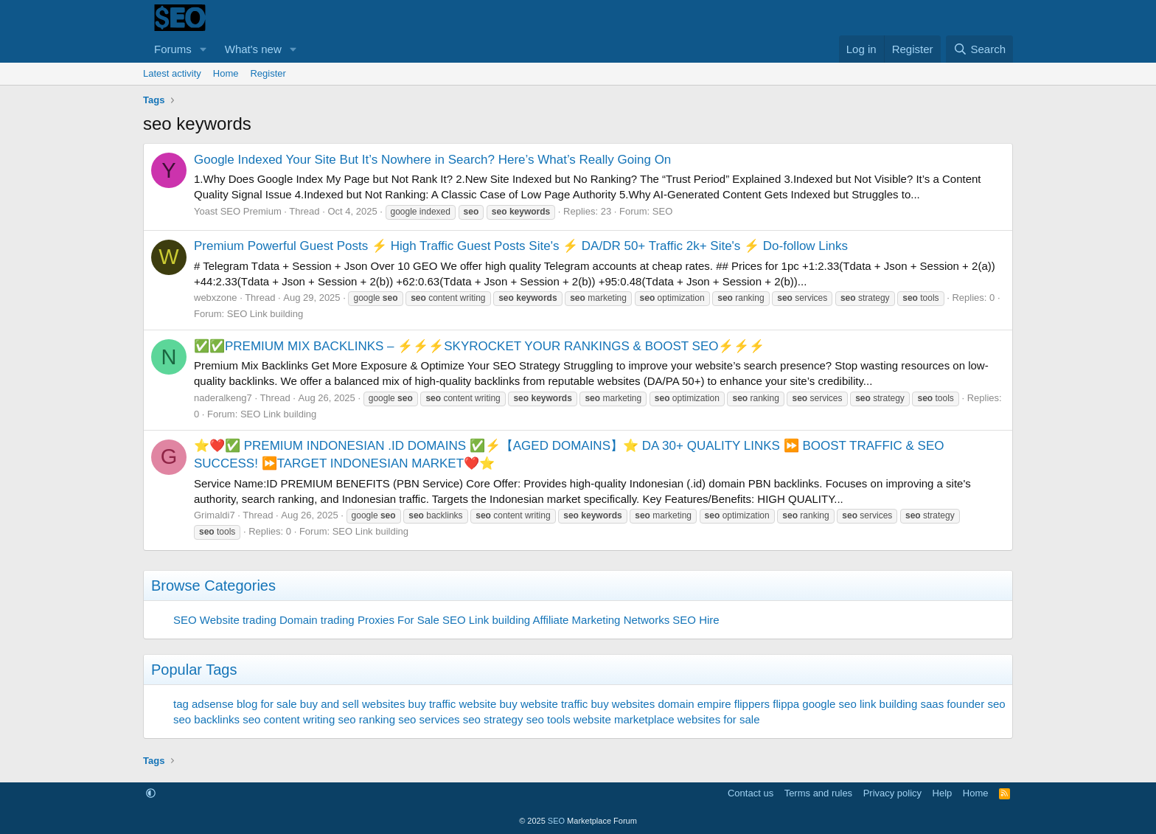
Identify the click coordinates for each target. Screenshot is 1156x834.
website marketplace (624, 719)
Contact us (750, 793)
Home (226, 73)
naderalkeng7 (223, 397)
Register (267, 73)
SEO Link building (265, 313)
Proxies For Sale (398, 620)
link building (888, 704)
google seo (829, 704)
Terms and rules (818, 793)
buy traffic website (452, 704)
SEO (662, 211)
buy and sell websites (352, 704)
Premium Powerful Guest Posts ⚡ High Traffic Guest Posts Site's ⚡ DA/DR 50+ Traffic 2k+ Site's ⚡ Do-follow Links (521, 246)
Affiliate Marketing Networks (601, 620)
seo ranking (366, 719)
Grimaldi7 (214, 515)
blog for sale (267, 704)
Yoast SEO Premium (238, 211)
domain (676, 704)
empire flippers (733, 704)
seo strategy (493, 719)
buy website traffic (544, 704)
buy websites (623, 704)
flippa (786, 704)
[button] (203, 49)
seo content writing (289, 719)
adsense (213, 704)
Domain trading (317, 620)
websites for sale (719, 719)
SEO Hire (695, 620)
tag (181, 704)
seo (996, 704)
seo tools (548, 719)
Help (943, 793)
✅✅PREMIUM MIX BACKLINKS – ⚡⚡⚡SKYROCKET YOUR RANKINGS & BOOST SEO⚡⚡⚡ (479, 346)
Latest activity (172, 73)
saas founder (952, 704)
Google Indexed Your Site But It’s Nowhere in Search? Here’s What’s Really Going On (432, 160)
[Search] (979, 49)
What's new (253, 49)
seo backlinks (206, 719)
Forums (173, 49)
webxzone (215, 297)
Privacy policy (892, 793)
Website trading (238, 620)
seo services (428, 719)
